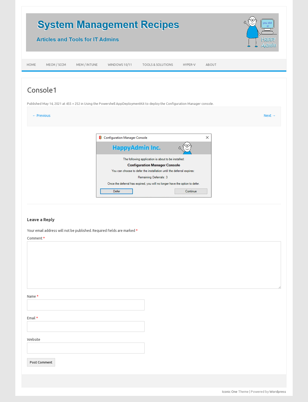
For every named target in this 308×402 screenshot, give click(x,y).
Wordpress (278, 391)
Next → (270, 116)
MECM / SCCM (56, 64)
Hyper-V (189, 64)
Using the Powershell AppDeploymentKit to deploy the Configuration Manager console (148, 103)
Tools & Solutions (157, 64)
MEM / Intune (87, 64)
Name (33, 296)
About (211, 64)
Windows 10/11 (120, 64)
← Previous (41, 116)
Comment (36, 238)
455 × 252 (73, 103)
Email (32, 318)
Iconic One (229, 391)
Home (31, 64)
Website (33, 339)
